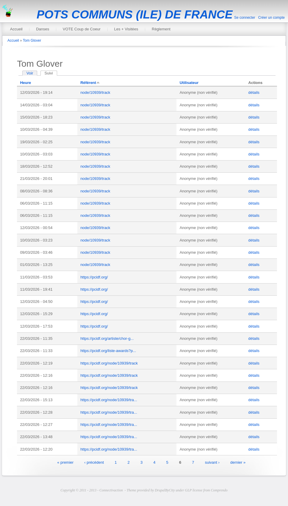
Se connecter (244, 17)
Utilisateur (189, 82)
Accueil (16, 29)
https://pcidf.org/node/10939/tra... (108, 400)
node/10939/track (95, 92)
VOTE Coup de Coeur (82, 29)
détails (254, 92)
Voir (29, 73)
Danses (42, 29)
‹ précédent (94, 462)
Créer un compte (271, 17)
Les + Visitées (126, 29)
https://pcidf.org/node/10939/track (109, 363)
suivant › (212, 462)
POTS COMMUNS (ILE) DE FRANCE (135, 14)
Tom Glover (32, 40)
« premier (65, 462)
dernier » (237, 462)
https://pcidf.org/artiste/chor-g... (107, 338)
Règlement (161, 29)
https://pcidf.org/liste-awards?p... (108, 350)
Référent (90, 82)
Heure (25, 82)
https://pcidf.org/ (94, 277)
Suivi (51, 73)
